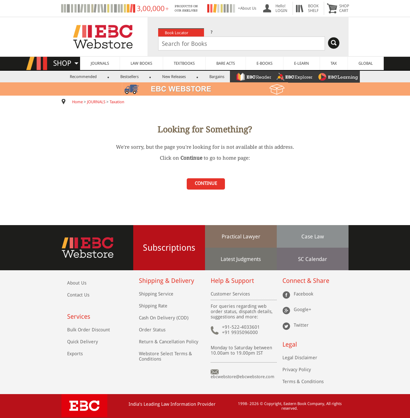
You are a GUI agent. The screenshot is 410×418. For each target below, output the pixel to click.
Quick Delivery (82, 341)
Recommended (83, 76)
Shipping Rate (153, 305)
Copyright (272, 403)
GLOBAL (366, 63)
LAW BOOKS (141, 63)
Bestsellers (129, 76)
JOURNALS (100, 63)
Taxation (117, 102)
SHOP (65, 63)
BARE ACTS (225, 63)
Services (78, 316)
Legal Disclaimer (299, 357)
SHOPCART (344, 8)
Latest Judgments (241, 259)
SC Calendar (312, 259)
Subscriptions (169, 248)
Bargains (216, 76)
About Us (76, 283)
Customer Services (230, 293)
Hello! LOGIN (281, 8)
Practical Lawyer (241, 236)
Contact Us (78, 294)
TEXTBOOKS (184, 63)
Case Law (312, 236)
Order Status (152, 329)
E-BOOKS (264, 63)
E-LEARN (301, 63)
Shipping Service (156, 293)
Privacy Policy (296, 369)
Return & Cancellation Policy (168, 341)
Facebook (303, 293)
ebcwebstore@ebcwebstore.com (242, 376)
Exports (75, 353)
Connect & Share (305, 281)
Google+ (302, 309)
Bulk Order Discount (88, 329)
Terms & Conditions (303, 381)
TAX (334, 63)
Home (77, 102)
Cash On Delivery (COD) (163, 317)
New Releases (174, 76)
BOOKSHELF (313, 8)
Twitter (301, 325)
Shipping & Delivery (166, 281)
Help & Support (232, 281)
